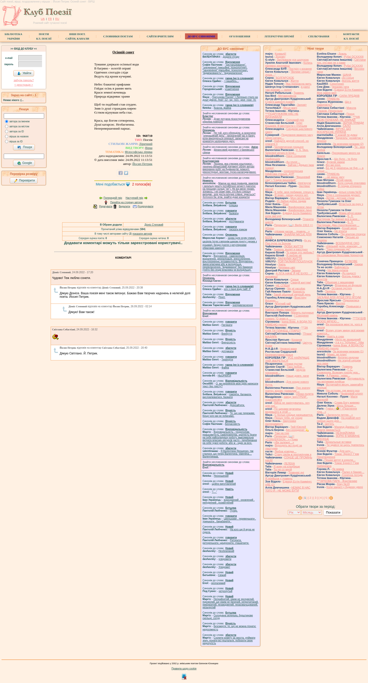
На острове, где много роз (342, 390)
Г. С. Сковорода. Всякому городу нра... (338, 371)
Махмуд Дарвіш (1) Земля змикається (338, 428)
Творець (330, 291)
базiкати (234, 213)
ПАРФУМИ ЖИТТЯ (290, 258)
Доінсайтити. (237, 405)
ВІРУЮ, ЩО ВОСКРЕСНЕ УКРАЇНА (334, 130)
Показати (333, 512)
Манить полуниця (302, 312)
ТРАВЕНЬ (333, 98)
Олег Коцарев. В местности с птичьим (286, 124)
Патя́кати (227, 325)
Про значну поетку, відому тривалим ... (287, 389)
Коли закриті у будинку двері (344, 487)
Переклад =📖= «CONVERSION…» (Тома (281, 438)
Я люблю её (294, 255)
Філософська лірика (138, 152)
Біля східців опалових (352, 182)
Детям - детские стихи (340, 198)
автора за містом (19, 126)
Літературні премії (279, 36)
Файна (225, 367)
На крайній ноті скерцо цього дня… (338, 419)
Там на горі (282, 433)
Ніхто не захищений (347, 339)
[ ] (305, 497)
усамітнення (232, 89)
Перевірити (24, 181)
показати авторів (142, 233)
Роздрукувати (145, 206)
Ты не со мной (282, 469)
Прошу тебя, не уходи (288, 417)
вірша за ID (16, 141)
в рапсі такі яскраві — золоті (287, 88)
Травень (299, 92)
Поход (350, 113)
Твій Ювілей (298, 426)
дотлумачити (236, 221)
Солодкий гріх (295, 119)
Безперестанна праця (279, 354)
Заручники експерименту (280, 422)
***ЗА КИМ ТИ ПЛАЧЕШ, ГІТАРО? (286, 329)
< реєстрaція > (23, 84)
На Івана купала (337, 270)
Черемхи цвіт (286, 267)
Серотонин (337, 83)
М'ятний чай (283, 303)
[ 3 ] (315, 497)
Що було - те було (345, 158)
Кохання (297, 339)
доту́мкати (228, 351)
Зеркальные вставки (338, 441)
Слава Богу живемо (346, 402)
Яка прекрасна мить (299, 83)
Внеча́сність (229, 342)
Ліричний (145, 144)
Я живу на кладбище (286, 466)
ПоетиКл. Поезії (44, 36)
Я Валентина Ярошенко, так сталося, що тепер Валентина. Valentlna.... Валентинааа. (228, 454)
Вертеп (340, 303)
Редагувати (105, 206)
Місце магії (290, 107)
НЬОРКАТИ (224, 375)
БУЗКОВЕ (351, 261)
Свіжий (222, 575)
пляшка (233, 205)
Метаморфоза (287, 95)
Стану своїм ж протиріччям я (292, 454)
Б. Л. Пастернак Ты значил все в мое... (338, 218)
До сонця (348, 77)
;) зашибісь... (231, 81)
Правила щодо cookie (184, 668)
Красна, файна (222, 108)
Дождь (342, 53)
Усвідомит (224, 567)
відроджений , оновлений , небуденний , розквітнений (228, 501)
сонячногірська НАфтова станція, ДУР (284, 172)
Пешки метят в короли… (340, 459)
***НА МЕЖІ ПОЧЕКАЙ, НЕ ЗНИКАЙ (338, 118)
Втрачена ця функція (348, 285)
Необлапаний (226, 551)
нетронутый (225, 591)
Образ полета (304, 393)
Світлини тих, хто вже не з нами (341, 61)
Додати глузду (231, 56)
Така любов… (296, 366)
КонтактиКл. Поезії (351, 36)
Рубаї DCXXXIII (353, 56)
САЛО (347, 125)
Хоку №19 (343, 483)
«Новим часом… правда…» (292, 231)
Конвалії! (280, 53)
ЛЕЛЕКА (289, 463)
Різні (286, 204)
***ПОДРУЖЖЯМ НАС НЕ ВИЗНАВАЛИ (281, 115)
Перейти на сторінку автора (126, 202)
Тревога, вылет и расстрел (290, 249)
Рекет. (221, 297)
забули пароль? (24, 80)
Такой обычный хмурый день (292, 294)
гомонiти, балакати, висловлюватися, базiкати (227, 396)
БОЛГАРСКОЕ (285, 77)
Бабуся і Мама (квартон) (280, 309)
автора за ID (17, 131)
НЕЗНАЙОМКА (345, 432)
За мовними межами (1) (348, 351)
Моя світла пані (300, 198)
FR (50, 18)
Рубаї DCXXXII (353, 65)
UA (43, 18)
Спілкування (318, 36)
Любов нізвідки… (286, 451)
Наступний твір (134, 198)
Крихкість (299, 291)
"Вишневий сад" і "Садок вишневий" (287, 178)
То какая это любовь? (300, 252)
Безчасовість (232, 424)
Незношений (221, 475)
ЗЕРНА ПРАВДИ (353, 122)
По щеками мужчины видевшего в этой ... (283, 410)
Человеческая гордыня (289, 146)
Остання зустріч (341, 288)
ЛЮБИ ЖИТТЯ (293, 246)
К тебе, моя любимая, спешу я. (294, 191)
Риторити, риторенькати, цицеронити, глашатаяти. (226, 541)
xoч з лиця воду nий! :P (237, 289)
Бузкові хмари (336, 161)
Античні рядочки (348, 357)
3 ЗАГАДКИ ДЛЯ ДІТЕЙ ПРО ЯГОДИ (339, 296)
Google (24, 163)
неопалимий (218, 583)
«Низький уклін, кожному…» (344, 246)
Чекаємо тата (340, 86)
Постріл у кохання (300, 68)
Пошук (24, 147)
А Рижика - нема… (338, 375)
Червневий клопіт (351, 393)
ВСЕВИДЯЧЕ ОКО (347, 243)
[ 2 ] (310, 497)
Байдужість (341, 267)
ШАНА (347, 74)
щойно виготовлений (224, 483)
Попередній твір (113, 198)
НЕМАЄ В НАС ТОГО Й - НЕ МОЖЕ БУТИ (287, 489)
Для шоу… (346, 450)
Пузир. (234, 510)
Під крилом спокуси (352, 234)
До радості (349, 273)
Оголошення (239, 36)
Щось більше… (346, 405)
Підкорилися (351, 300)
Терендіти (227, 359)
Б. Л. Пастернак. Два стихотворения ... (338, 224)
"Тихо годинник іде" (338, 249)
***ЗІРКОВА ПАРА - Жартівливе (337, 480)
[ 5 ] (326, 497)
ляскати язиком (238, 229)
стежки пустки (293, 363)
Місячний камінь (327, 315)
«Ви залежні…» (284, 442)
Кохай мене (349, 228)
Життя (295, 80)
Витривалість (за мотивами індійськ (340, 380)
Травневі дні (296, 472)
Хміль (282, 264)
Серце (295, 279)
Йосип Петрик (142, 164)
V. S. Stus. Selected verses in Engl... (287, 151)
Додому (280, 56)
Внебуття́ (227, 333)
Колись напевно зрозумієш (288, 64)
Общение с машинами (339, 282)
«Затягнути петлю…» (339, 414)
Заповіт (302, 104)
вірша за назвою (19, 136)
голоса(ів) (141, 184)
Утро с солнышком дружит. (343, 195)
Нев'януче (304, 182)
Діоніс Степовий (153, 224)
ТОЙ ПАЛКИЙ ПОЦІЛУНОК (295, 261)
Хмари (358, 264)
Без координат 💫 (297, 429)
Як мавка (338, 468)
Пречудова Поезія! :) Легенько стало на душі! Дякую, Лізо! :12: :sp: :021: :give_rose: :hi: (230, 98)
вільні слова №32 (350, 191)
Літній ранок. (344, 179)
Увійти (24, 73)
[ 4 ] (321, 497)
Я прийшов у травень (279, 478)
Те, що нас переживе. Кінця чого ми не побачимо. (229, 414)
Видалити (124, 206)
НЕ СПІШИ (283, 285)
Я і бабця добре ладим (291, 201)
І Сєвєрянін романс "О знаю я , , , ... (287, 317)
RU (57, 18)
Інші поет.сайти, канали (77, 36)
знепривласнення (242, 305)
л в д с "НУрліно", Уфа (349, 342)
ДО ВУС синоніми (201, 36)
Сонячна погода (352, 474)
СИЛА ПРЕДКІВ (349, 95)
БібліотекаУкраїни (13, 36)
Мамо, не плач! (336, 354)
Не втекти (340, 231)
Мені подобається (110, 184)
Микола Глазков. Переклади (336, 109)
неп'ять (329, 423)
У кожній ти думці (346, 134)
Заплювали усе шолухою (293, 59)
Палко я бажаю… (353, 471)
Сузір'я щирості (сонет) (280, 101)
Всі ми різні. (333, 164)
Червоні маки (288, 348)
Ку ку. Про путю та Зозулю (288, 242)
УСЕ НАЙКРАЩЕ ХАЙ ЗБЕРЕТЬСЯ (287, 359)
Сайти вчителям (160, 36)
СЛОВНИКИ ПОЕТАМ (118, 36)
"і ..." (214, 492)
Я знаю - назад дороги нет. (291, 195)
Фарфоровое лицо (300, 207)
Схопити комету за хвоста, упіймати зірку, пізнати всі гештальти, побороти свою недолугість (229, 640)
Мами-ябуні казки (350, 213)
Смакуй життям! (301, 282)
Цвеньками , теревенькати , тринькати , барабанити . (229, 520)
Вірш (148, 148)
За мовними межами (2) (348, 143)
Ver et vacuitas (296, 288)
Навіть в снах (335, 336)
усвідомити (224, 559)
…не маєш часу (334, 176)
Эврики (296, 270)
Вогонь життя (350, 80)
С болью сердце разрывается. (293, 414)
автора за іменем (20, 121)
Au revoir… (293, 161)
